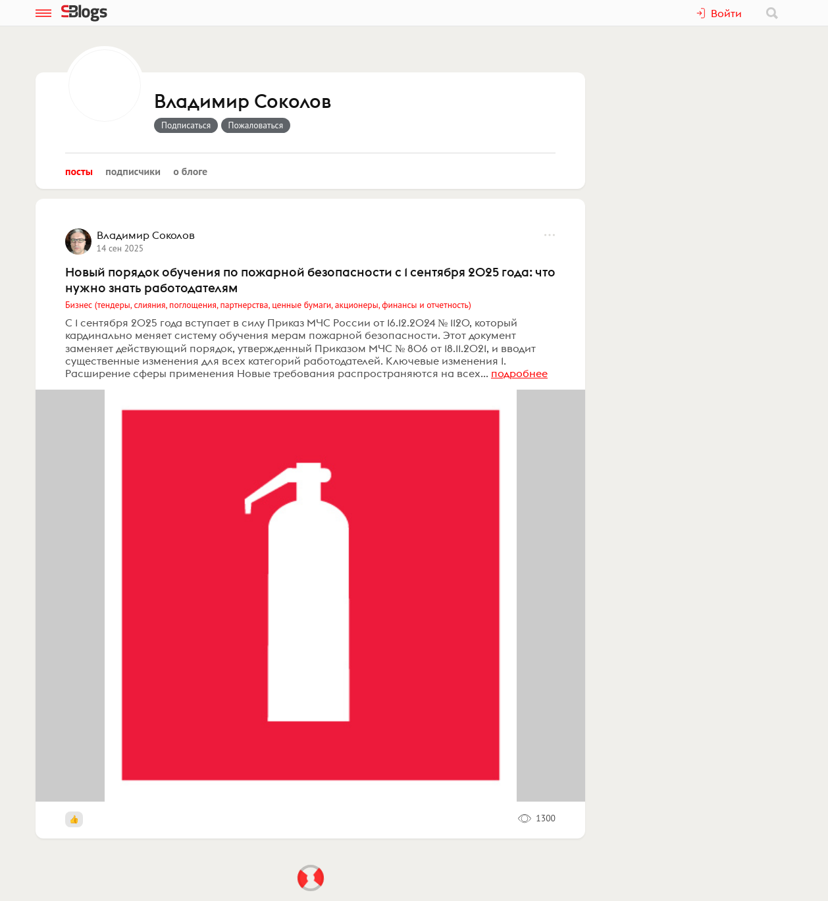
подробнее (519, 373)
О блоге (190, 171)
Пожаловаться (256, 125)
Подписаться (186, 125)
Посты (79, 171)
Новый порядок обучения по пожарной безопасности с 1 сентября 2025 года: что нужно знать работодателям (310, 280)
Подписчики (133, 171)
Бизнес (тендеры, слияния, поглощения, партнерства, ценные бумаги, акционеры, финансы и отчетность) (268, 305)
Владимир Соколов (242, 102)
